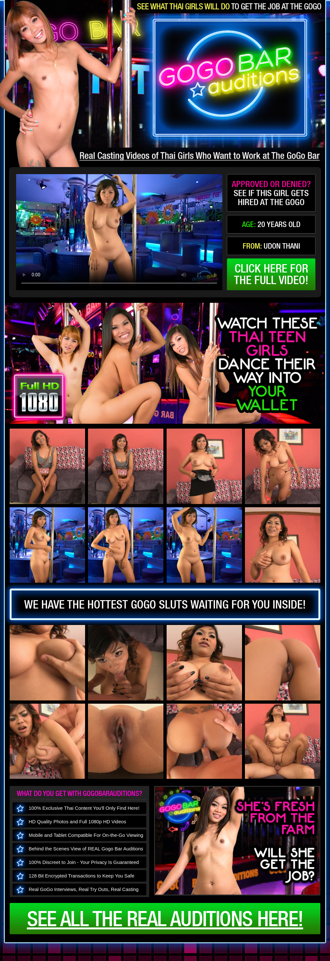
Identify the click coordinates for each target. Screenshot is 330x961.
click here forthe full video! (271, 274)
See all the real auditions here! (165, 918)
